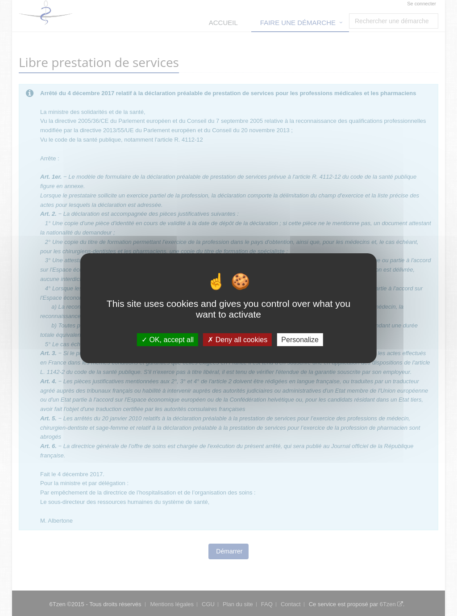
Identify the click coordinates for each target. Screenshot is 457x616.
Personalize (300, 339)
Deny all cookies (237, 339)
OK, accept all (167, 339)
